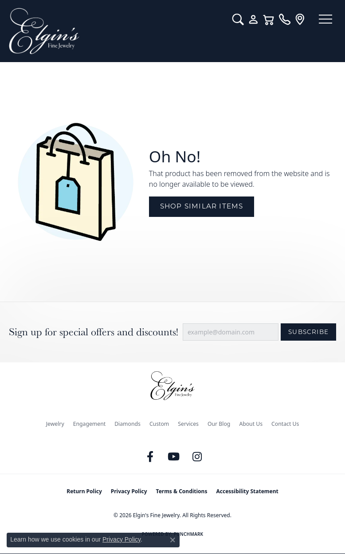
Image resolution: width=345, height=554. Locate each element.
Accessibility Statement (247, 491)
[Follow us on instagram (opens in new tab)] (197, 457)
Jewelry (55, 424)
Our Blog (219, 424)
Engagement (89, 424)
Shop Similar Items (201, 206)
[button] (233, 19)
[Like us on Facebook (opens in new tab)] (150, 457)
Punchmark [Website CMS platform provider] (189, 534)
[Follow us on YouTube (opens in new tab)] (174, 457)
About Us (251, 424)
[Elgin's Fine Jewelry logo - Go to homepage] (113, 31)
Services (188, 424)
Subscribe (308, 331)
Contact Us (285, 424)
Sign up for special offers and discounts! (93, 332)
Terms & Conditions (182, 491)
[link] (279, 19)
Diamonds (127, 424)
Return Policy (84, 491)
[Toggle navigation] (323, 20)
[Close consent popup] (172, 539)
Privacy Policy (129, 491)
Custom (159, 424)
